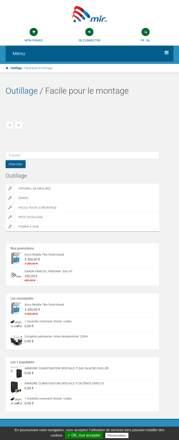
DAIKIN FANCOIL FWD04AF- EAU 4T (48, 271)
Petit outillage (24, 217)
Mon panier (34, 40)
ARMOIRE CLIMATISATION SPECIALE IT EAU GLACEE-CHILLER (66, 368)
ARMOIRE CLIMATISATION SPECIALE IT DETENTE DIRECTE (64, 383)
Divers (17, 198)
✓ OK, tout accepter (83, 435)
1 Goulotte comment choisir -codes (48, 321)
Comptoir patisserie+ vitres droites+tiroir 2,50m (56, 336)
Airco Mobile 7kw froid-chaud (44, 254)
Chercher (16, 164)
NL (148, 40)
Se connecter (89, 40)
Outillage (22, 91)
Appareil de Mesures (28, 188)
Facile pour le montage (31, 207)
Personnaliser (117, 435)
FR (142, 40)
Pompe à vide (22, 226)
